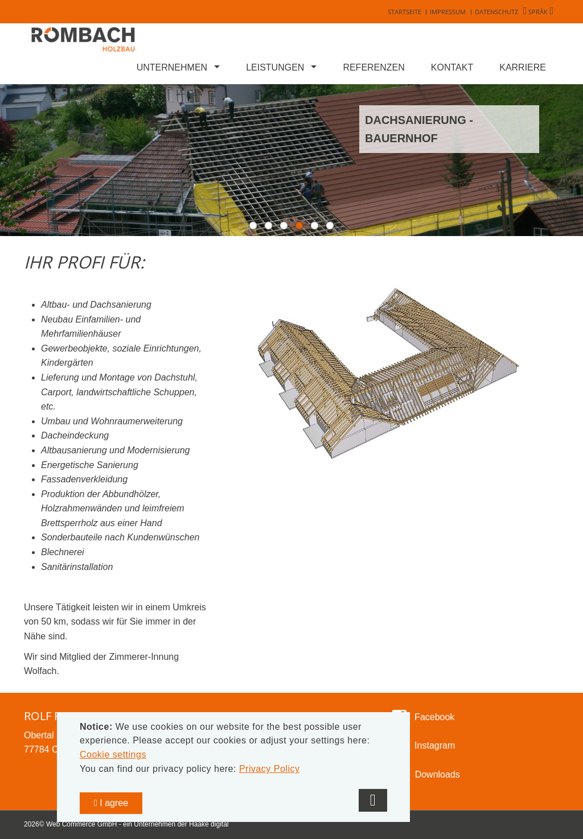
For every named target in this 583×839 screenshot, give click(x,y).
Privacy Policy (269, 769)
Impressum (448, 11)
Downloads (437, 774)
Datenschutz (496, 11)
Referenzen (373, 67)
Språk (538, 11)
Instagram (433, 745)
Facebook (433, 717)
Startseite (404, 11)
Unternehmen (172, 67)
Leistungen (275, 67)
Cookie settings (113, 754)
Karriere (522, 67)
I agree (111, 803)
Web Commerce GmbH (81, 824)
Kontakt (452, 67)
